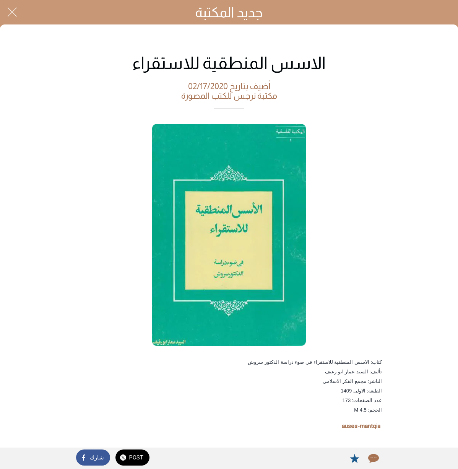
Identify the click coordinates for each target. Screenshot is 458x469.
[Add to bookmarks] (354, 458)
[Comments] (373, 458)
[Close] (12, 12)
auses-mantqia (361, 426)
